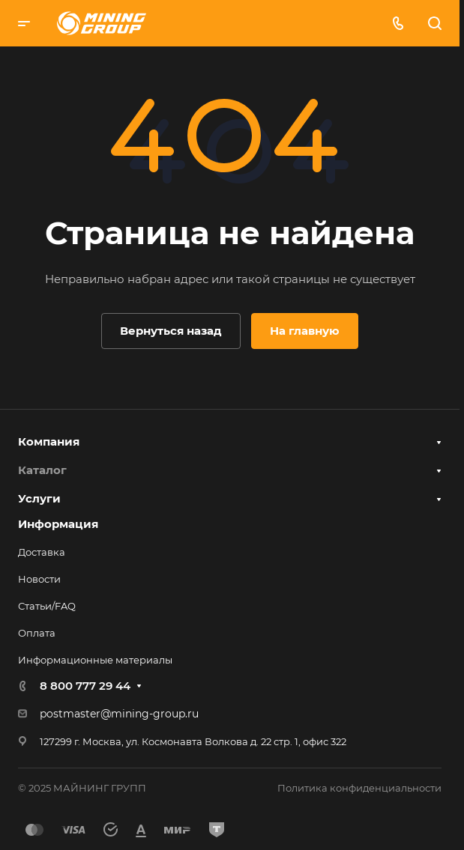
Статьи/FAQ (47, 606)
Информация (58, 524)
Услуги (39, 498)
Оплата (36, 633)
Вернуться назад (171, 331)
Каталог (42, 470)
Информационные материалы (95, 660)
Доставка (41, 552)
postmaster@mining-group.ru (119, 713)
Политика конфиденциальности (359, 788)
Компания (48, 441)
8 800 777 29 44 (85, 686)
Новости (39, 579)
